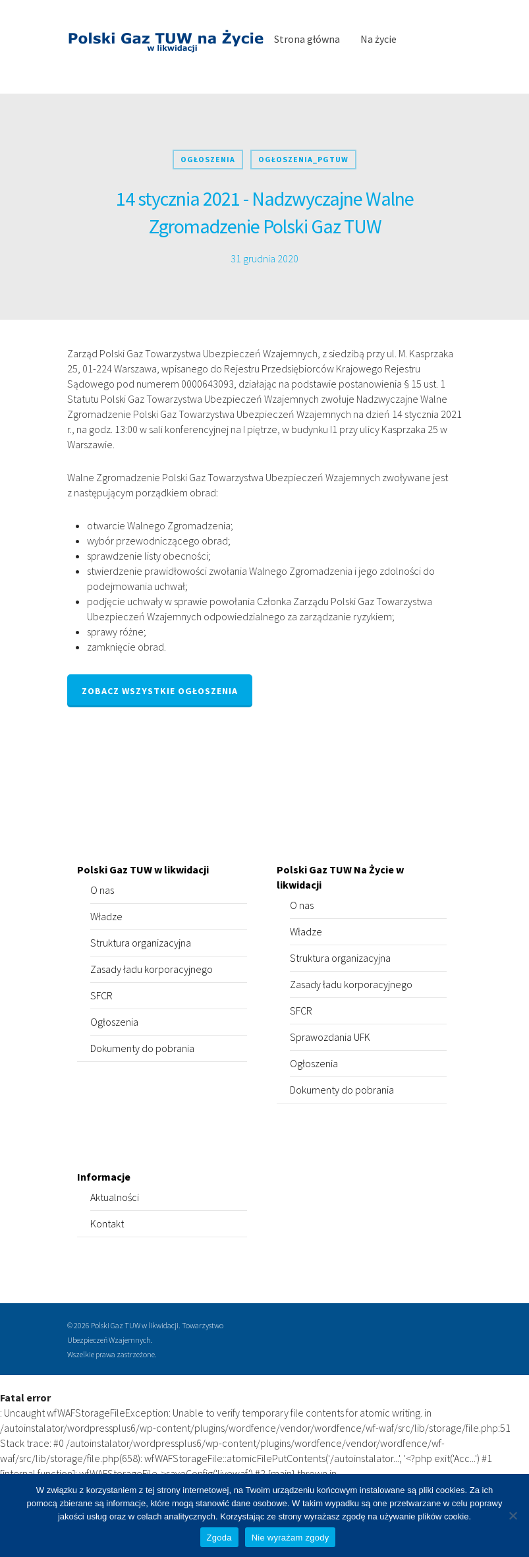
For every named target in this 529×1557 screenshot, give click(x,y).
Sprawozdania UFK (330, 1036)
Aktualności (114, 1197)
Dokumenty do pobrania (142, 1048)
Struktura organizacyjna (140, 942)
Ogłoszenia (208, 159)
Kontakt (107, 1223)
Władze (106, 916)
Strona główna (307, 38)
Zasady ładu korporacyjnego (151, 969)
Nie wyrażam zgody (290, 1537)
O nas (102, 889)
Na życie (378, 38)
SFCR (101, 995)
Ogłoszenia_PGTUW (303, 159)
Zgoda (219, 1537)
